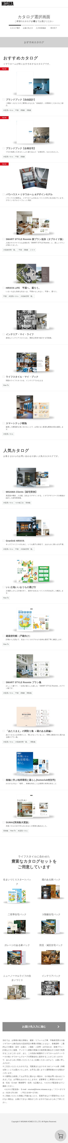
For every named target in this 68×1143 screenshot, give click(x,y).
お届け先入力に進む (34, 1026)
